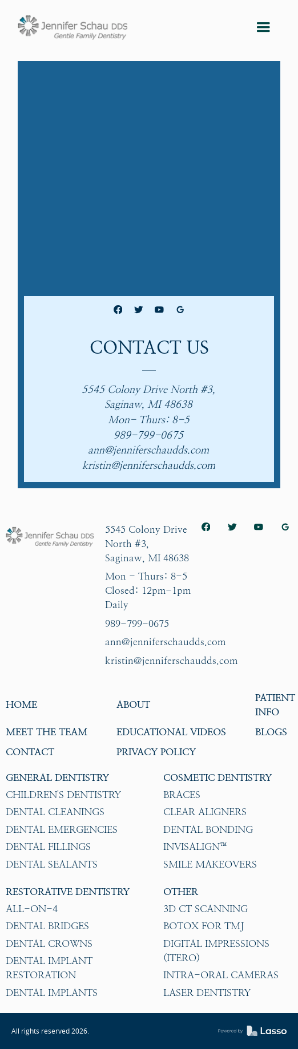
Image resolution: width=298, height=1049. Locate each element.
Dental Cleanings (55, 811)
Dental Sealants (52, 864)
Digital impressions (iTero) (216, 950)
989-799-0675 (137, 623)
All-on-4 (32, 908)
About (133, 704)
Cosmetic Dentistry (217, 777)
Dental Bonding (208, 829)
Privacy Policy (156, 752)
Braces (181, 794)
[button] (263, 27)
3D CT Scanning (205, 908)
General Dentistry (57, 777)
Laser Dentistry (207, 992)
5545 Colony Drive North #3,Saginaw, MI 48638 (147, 544)
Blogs (271, 732)
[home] (72, 27)
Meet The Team (46, 732)
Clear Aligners (205, 811)
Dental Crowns (49, 943)
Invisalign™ (196, 846)
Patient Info (275, 705)
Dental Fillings (48, 846)
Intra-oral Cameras (221, 975)
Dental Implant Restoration (49, 968)
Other (180, 891)
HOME (21, 704)
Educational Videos (171, 732)
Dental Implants (52, 992)
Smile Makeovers (210, 864)
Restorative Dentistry (68, 891)
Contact (30, 752)
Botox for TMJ (203, 925)
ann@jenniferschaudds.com (165, 641)
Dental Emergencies (62, 829)
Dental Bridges (47, 925)
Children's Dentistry (63, 794)
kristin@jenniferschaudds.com (171, 660)
